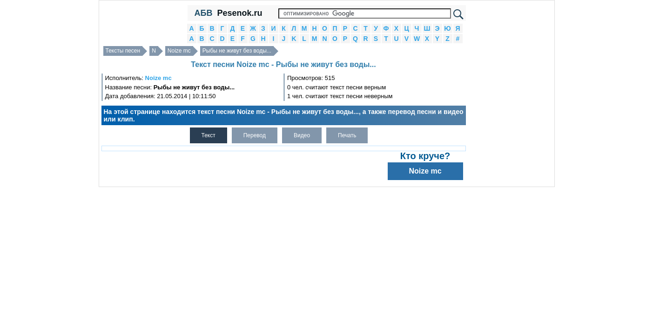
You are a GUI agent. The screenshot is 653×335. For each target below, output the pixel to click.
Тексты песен (123, 50)
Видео (302, 135)
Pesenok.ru (239, 13)
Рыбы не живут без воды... (236, 50)
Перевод (254, 135)
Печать (347, 135)
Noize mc (179, 50)
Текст (208, 135)
